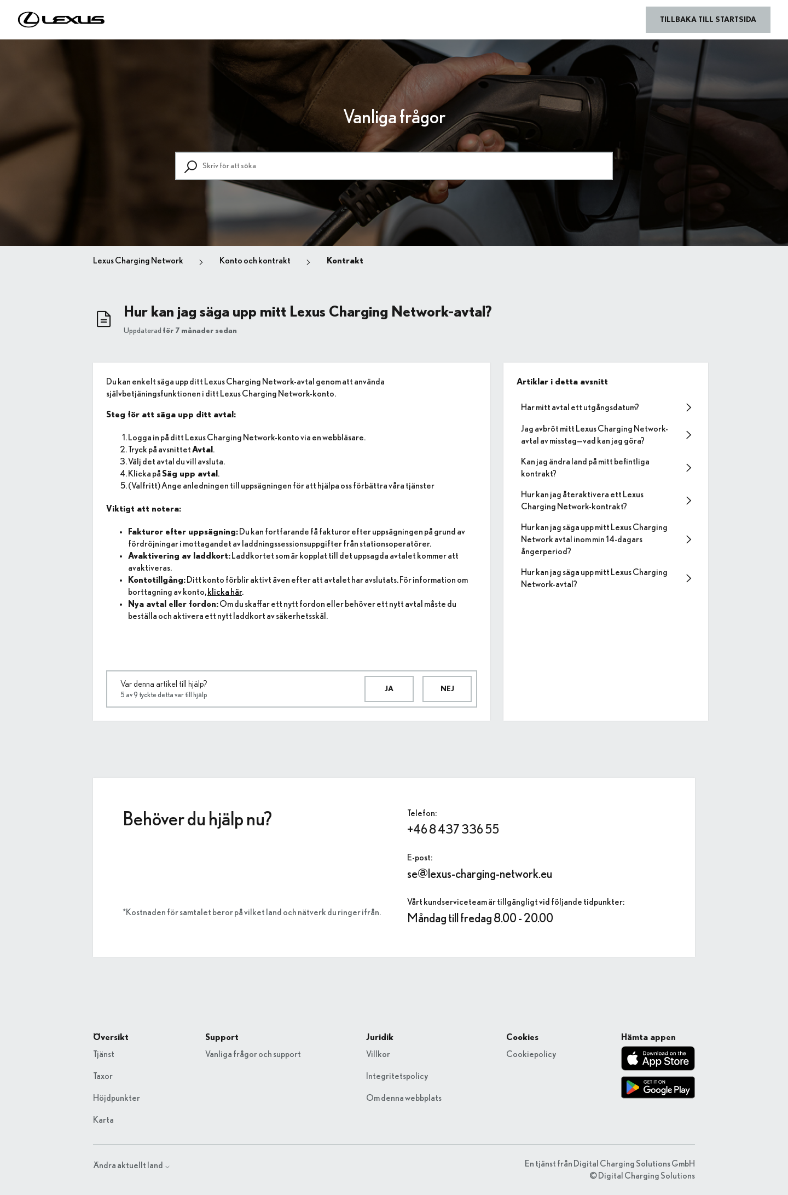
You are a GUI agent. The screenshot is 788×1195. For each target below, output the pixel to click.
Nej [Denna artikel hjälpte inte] (447, 689)
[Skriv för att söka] (394, 166)
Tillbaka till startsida (708, 20)
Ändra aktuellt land (132, 1165)
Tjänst (103, 1054)
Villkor (378, 1054)
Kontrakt (345, 260)
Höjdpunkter (116, 1098)
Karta (103, 1120)
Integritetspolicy (397, 1076)
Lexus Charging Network (138, 260)
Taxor (103, 1076)
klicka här (224, 592)
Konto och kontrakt (255, 260)
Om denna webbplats (404, 1098)
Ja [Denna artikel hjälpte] (389, 689)
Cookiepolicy (531, 1054)
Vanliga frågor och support (253, 1054)
